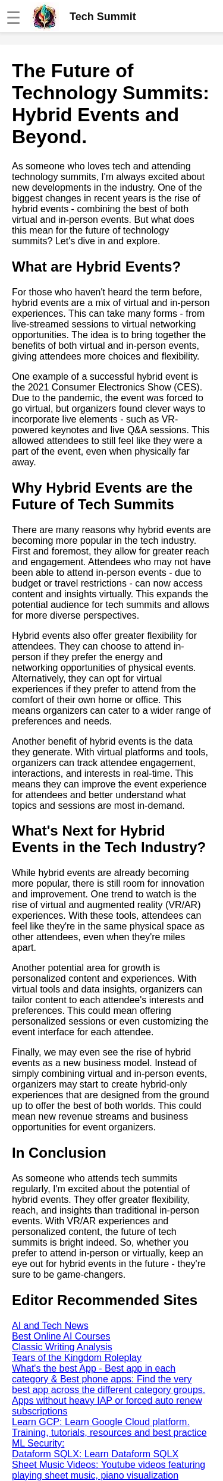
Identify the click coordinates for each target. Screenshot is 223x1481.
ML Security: (38, 1443)
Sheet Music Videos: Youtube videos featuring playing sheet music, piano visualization (108, 1470)
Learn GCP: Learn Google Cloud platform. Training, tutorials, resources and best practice (109, 1427)
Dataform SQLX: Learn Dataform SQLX (95, 1454)
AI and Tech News (50, 1326)
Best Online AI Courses (61, 1336)
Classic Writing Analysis (62, 1347)
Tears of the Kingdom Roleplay (77, 1358)
